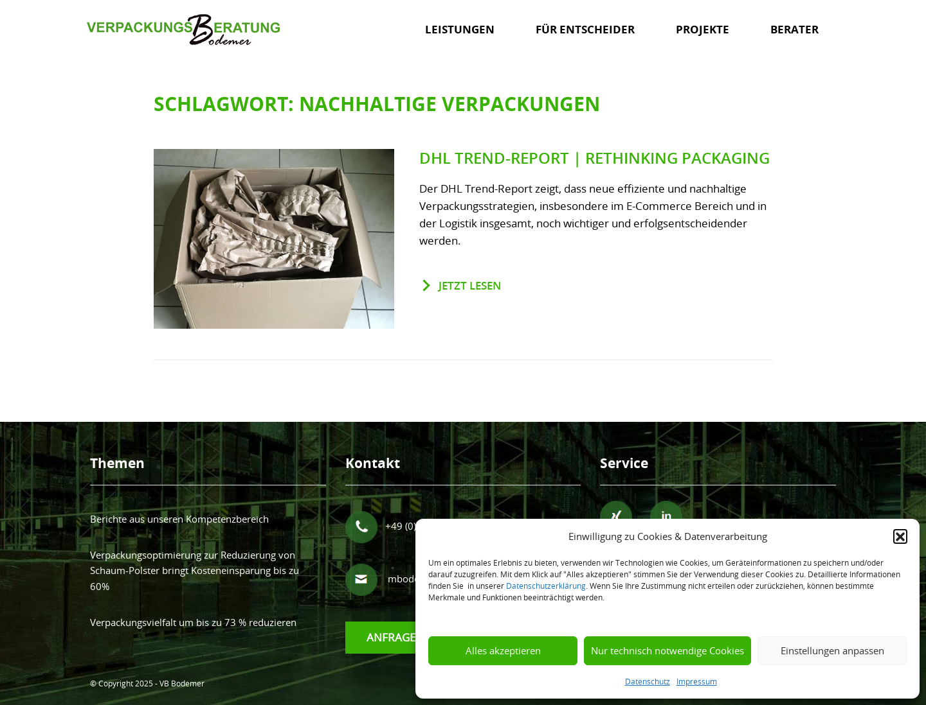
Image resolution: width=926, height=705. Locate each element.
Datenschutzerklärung (546, 585)
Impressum (696, 681)
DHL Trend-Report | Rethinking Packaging (594, 158)
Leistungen (460, 29)
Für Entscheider (585, 29)
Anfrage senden (413, 637)
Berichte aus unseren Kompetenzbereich (179, 518)
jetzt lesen (470, 285)
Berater (794, 29)
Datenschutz (647, 681)
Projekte (702, 29)
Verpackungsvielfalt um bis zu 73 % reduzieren (193, 622)
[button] (900, 536)
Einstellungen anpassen (832, 650)
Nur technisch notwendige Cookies (667, 650)
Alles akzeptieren (503, 650)
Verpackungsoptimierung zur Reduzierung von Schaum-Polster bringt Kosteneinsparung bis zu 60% (194, 570)
